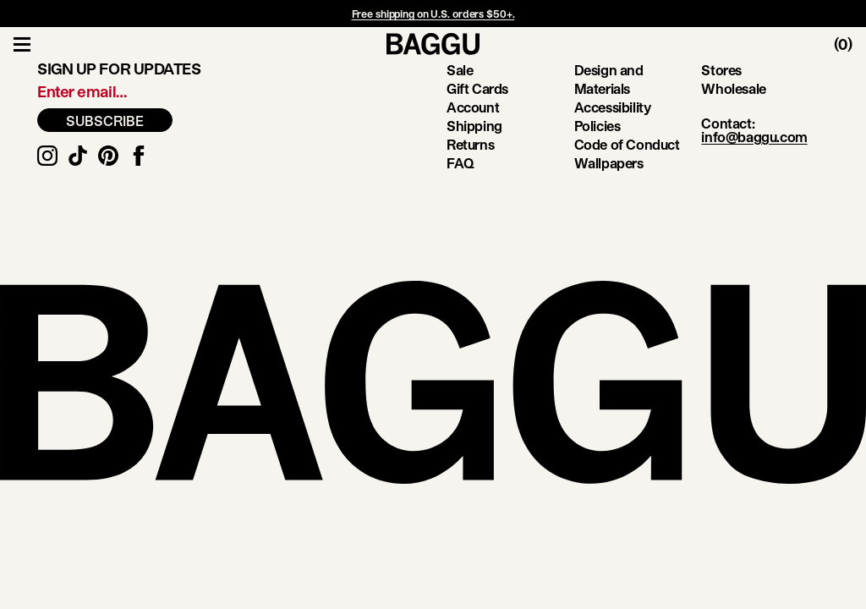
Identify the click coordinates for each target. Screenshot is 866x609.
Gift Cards (477, 88)
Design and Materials (609, 79)
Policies (597, 126)
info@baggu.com (754, 137)
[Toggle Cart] (850, 44)
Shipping (474, 126)
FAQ (460, 163)
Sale (460, 70)
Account (473, 107)
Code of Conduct (627, 144)
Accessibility (612, 107)
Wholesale (733, 88)
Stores (721, 70)
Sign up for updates (118, 68)
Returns (470, 144)
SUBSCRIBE (105, 120)
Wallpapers (609, 163)
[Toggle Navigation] (22, 44)
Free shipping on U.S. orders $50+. (433, 13)
